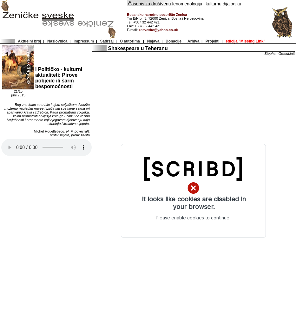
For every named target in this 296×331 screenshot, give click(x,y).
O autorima (130, 41)
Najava (153, 41)
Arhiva (193, 41)
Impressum (83, 41)
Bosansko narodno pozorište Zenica (157, 14)
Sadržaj (107, 41)
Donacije (173, 41)
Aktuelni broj (29, 41)
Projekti (212, 41)
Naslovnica (57, 41)
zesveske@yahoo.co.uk (158, 30)
